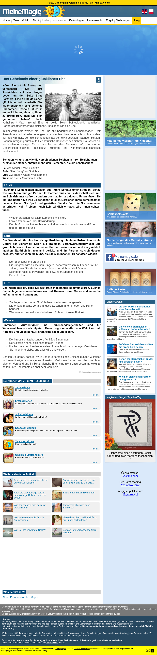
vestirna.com (130, 476)
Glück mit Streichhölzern (29, 455)
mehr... (95, 395)
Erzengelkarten (23, 401)
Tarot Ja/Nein (22, 387)
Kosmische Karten (25, 428)
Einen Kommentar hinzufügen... (21, 597)
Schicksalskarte (24, 414)
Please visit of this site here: (78, 2)
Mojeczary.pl (130, 494)
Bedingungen (60, 649)
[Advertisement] (78, 50)
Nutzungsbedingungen (32, 609)
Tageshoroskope (24, 441)
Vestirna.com (52, 643)
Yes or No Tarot (130, 485)
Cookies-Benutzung (82, 649)
